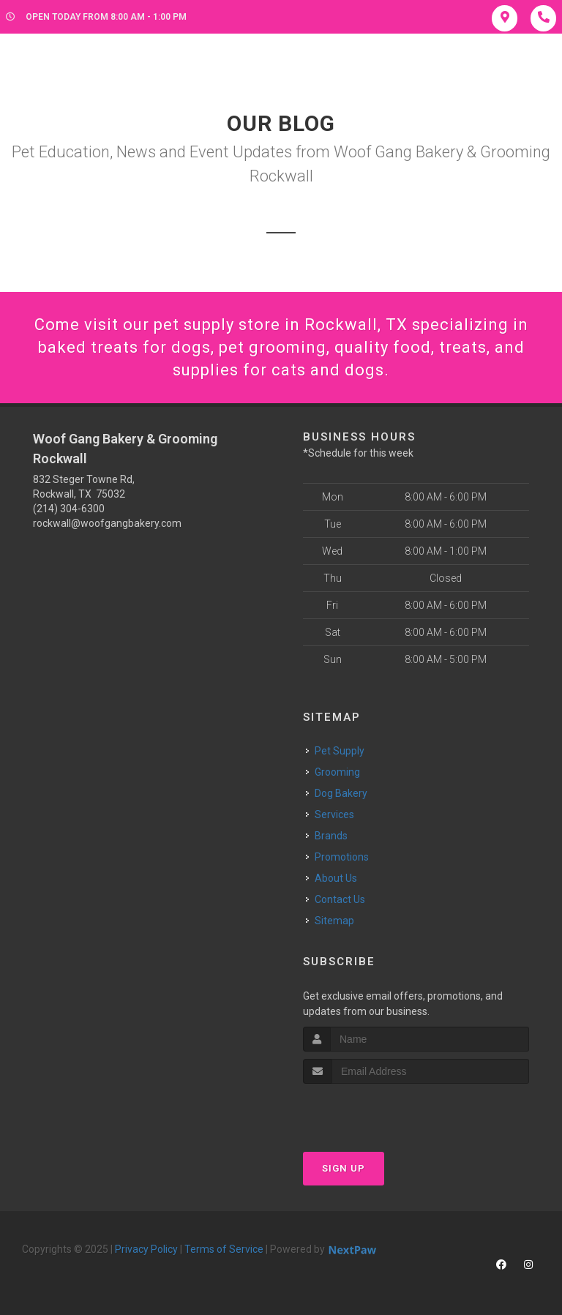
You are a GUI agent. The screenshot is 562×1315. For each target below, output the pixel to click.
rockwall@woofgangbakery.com (107, 523)
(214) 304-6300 (69, 508)
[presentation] (381, 1111)
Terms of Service (223, 1249)
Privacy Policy (146, 1249)
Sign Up (343, 1168)
